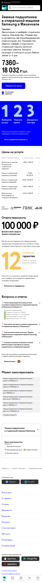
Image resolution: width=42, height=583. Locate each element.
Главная (5, 468)
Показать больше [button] (9, 415)
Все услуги (6, 492)
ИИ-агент (6, 534)
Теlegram (11, 481)
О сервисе (6, 498)
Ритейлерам (7, 539)
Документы (7, 510)
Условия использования (9, 571)
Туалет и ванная (18, 468)
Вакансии (6, 516)
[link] (21, 380)
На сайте (29, 481)
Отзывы (5, 504)
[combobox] (24, 7)
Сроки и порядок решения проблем (30, 261)
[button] (21, 2)
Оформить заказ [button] (13, 85)
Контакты (6, 522)
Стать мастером (8, 528)
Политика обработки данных (11, 574)
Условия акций (8, 545)
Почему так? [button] (7, 79)
